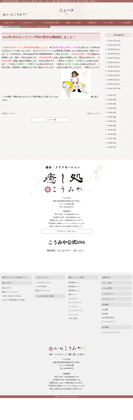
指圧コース (72, 301)
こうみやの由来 (40, 293)
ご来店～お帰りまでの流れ (11, 302)
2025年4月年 (112, 71)
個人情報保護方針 (108, 324)
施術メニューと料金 (74, 23)
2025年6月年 (112, 62)
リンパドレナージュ (75, 317)
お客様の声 (92, 23)
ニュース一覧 (15, 27)
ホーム (6, 27)
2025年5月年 (112, 67)
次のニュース (93, 113)
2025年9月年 (112, 49)
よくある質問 (125, 23)
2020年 (110, 117)
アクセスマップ (108, 306)
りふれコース (73, 305)
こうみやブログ (108, 300)
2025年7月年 (112, 58)
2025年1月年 (112, 84)
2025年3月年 (112, 75)
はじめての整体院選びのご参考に (14, 307)
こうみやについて (28, 23)
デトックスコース (74, 309)
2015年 (110, 138)
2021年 (110, 112)
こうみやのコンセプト (43, 289)
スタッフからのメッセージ (111, 339)
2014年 (110, 143)
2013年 (110, 147)
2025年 (110, 95)
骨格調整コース (74, 289)
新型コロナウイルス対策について (15, 284)
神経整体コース (74, 297)
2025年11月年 (112, 41)
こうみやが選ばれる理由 (50, 23)
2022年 (110, 108)
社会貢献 (105, 320)
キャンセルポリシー (109, 328)
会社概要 (105, 311)
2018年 (110, 126)
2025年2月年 (112, 80)
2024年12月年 (112, 88)
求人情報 (105, 334)
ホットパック (73, 321)
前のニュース (8, 113)
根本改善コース (74, 293)
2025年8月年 (112, 54)
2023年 (110, 104)
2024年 (110, 100)
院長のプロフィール (42, 297)
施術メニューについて (10, 299)
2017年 (110, 130)
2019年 (110, 121)
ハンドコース (73, 313)
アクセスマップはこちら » (67, 231)
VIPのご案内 (72, 325)
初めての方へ (9, 23)
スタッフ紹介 (108, 23)
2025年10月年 (112, 45)
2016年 (110, 134)
